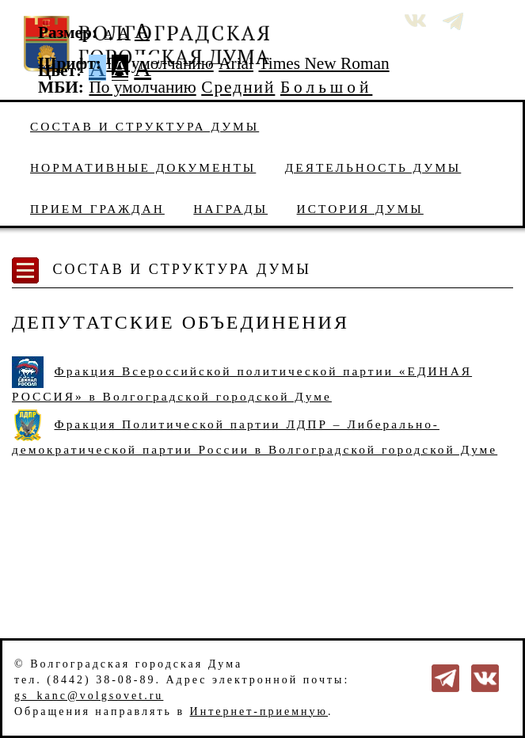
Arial (236, 63)
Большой (326, 87)
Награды (230, 208)
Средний (238, 87)
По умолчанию (159, 63)
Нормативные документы (143, 167)
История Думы (360, 208)
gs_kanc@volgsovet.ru (88, 696)
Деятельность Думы (373, 167)
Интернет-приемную (259, 711)
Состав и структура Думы (144, 126)
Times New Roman (324, 63)
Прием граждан (97, 208)
